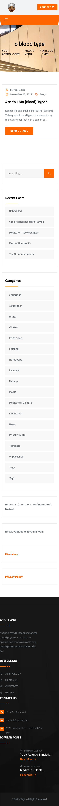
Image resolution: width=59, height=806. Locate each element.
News (12, 424)
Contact (11, 686)
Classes (11, 680)
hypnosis (14, 370)
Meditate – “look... (32, 770)
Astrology (13, 673)
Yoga (12, 467)
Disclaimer (11, 554)
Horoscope (15, 359)
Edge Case (15, 338)
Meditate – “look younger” (24, 232)
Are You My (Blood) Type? (26, 102)
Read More (28, 759)
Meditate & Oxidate (20, 402)
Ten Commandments (21, 254)
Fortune (13, 349)
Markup (13, 381)
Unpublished (16, 456)
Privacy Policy (14, 576)
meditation (15, 413)
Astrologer (15, 305)
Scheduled (15, 211)
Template (14, 446)
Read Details (19, 131)
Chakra (13, 327)
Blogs (43, 94)
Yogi (11, 478)
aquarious (15, 295)
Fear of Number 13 (20, 243)
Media (12, 392)
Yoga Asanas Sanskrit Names (26, 222)
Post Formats (17, 435)
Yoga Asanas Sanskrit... (36, 754)
